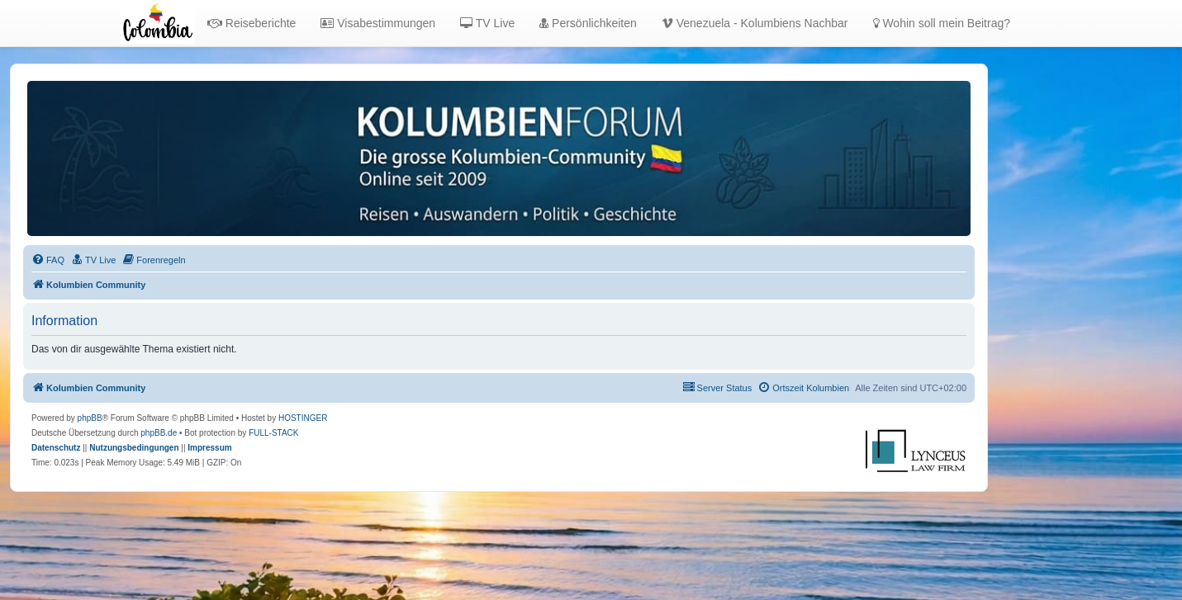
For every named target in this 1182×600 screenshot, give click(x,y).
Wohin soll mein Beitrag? (941, 23)
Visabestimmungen (377, 23)
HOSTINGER (302, 418)
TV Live (487, 23)
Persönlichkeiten (588, 23)
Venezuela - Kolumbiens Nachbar (755, 23)
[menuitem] (47, 260)
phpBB (90, 418)
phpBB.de (158, 432)
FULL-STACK (273, 432)
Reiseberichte (252, 23)
